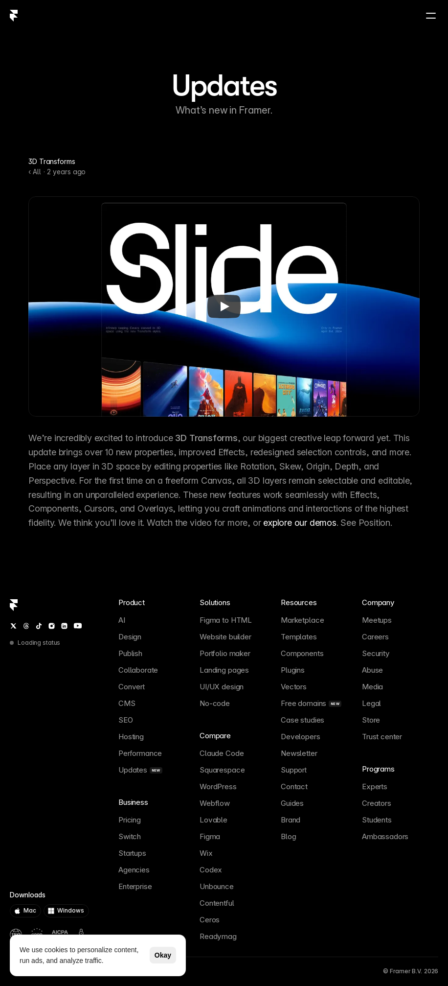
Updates (224, 85)
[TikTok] (39, 626)
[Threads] (26, 626)
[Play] (224, 306)
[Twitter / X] (13, 626)
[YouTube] (77, 625)
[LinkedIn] (64, 626)
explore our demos (299, 522)
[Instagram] (51, 626)
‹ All (34, 171)
